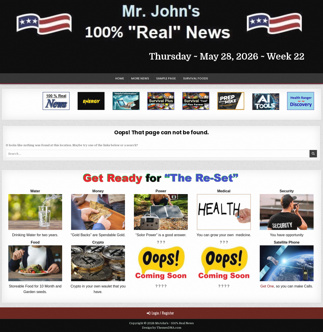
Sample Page (166, 78)
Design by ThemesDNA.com (161, 327)
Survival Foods (195, 78)
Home (119, 78)
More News (140, 78)
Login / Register (160, 313)
